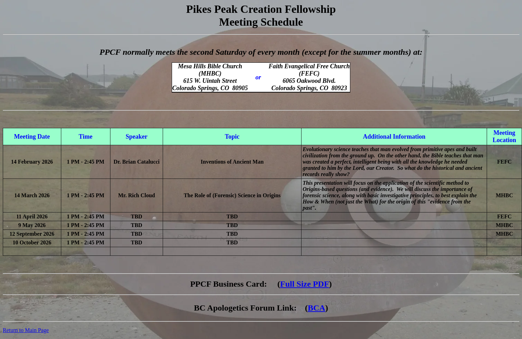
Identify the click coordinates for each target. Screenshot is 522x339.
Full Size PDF (304, 283)
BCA (316, 307)
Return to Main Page (26, 330)
